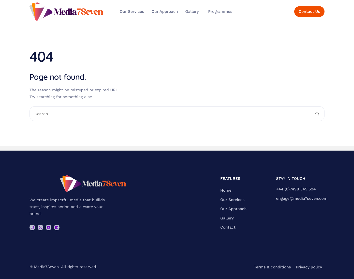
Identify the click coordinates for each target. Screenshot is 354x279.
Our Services (132, 12)
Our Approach (164, 12)
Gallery (192, 12)
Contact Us (309, 11)
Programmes (220, 12)
